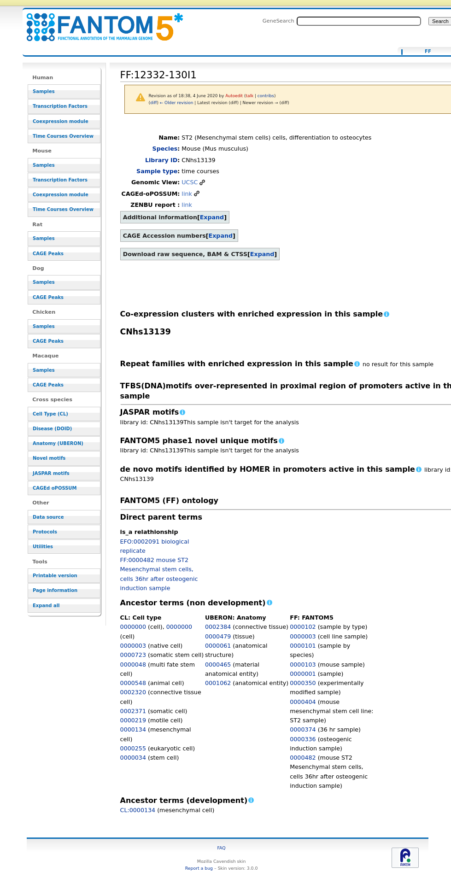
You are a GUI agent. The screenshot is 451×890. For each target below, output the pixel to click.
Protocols (45, 531)
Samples (44, 91)
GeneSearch (278, 21)
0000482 (303, 757)
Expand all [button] (46, 605)
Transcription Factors (60, 106)
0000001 (303, 673)
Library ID (161, 160)
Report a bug (199, 868)
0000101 (303, 645)
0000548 (133, 682)
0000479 (218, 636)
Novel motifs (49, 458)
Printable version (55, 575)
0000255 (133, 748)
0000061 (218, 645)
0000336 (303, 739)
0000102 (303, 626)
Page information (55, 590)
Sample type (156, 171)
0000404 (303, 701)
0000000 (133, 626)
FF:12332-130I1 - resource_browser (99, 22)
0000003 (133, 645)
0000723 (133, 654)
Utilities (43, 546)
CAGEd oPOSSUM (54, 488)
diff (153, 102)
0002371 (133, 711)
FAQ (221, 847)
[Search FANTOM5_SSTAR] (359, 21)
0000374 (303, 729)
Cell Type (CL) (50, 413)
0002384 (218, 626)
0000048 (133, 664)
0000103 (303, 664)
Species (165, 148)
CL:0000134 (138, 810)
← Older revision (176, 102)
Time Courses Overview (63, 136)
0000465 (218, 664)
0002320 (133, 692)
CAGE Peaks (48, 253)
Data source (48, 517)
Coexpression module (60, 121)
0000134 (133, 729)
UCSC (190, 182)
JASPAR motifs (51, 473)
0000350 (303, 682)
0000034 (133, 757)
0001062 (218, 682)
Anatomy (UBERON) (58, 443)
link (187, 193)
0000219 (133, 720)
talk (249, 96)
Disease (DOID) (52, 428)
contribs (266, 96)
